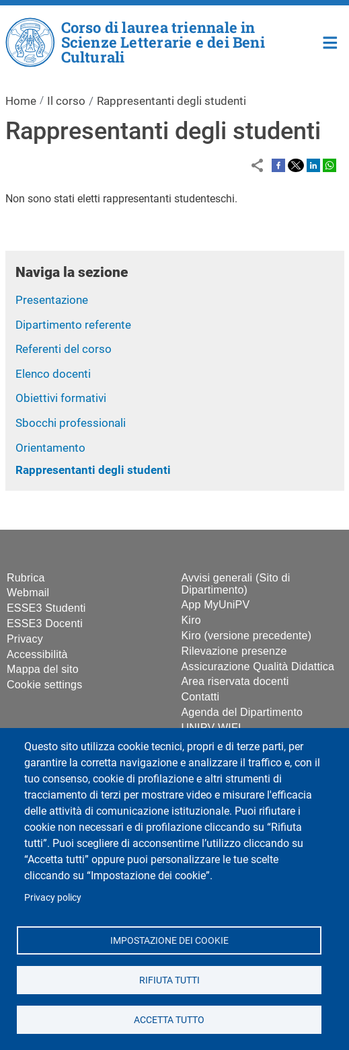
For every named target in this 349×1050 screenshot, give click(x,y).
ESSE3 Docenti (45, 623)
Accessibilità (37, 654)
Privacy (25, 639)
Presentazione (51, 300)
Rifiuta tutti (169, 979)
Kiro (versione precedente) (247, 635)
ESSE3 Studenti (46, 608)
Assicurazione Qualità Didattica (258, 666)
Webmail (28, 592)
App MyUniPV (216, 604)
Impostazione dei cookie (169, 939)
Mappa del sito (43, 669)
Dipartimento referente (73, 324)
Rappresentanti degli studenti (93, 470)
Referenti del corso (63, 349)
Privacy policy (52, 897)
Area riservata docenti (235, 681)
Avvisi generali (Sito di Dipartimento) (236, 584)
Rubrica (26, 577)
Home (330, 41)
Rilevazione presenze (234, 651)
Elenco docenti (53, 373)
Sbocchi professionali (70, 423)
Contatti (201, 696)
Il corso (66, 101)
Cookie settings (44, 684)
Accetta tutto (169, 1019)
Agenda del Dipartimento (242, 712)
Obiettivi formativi (60, 398)
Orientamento (50, 447)
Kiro (191, 620)
